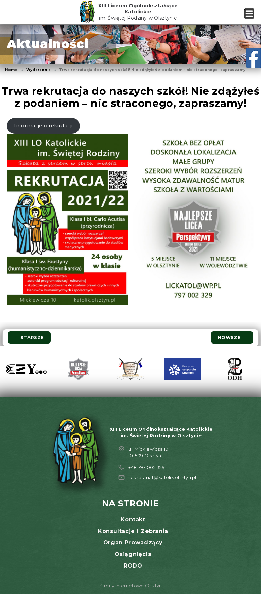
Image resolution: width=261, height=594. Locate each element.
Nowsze (232, 337)
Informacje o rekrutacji (43, 126)
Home (11, 70)
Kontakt (133, 519)
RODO (133, 565)
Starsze (29, 337)
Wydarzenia (38, 70)
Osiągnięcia (133, 554)
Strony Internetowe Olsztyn (130, 585)
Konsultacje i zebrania (133, 531)
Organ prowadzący (133, 542)
